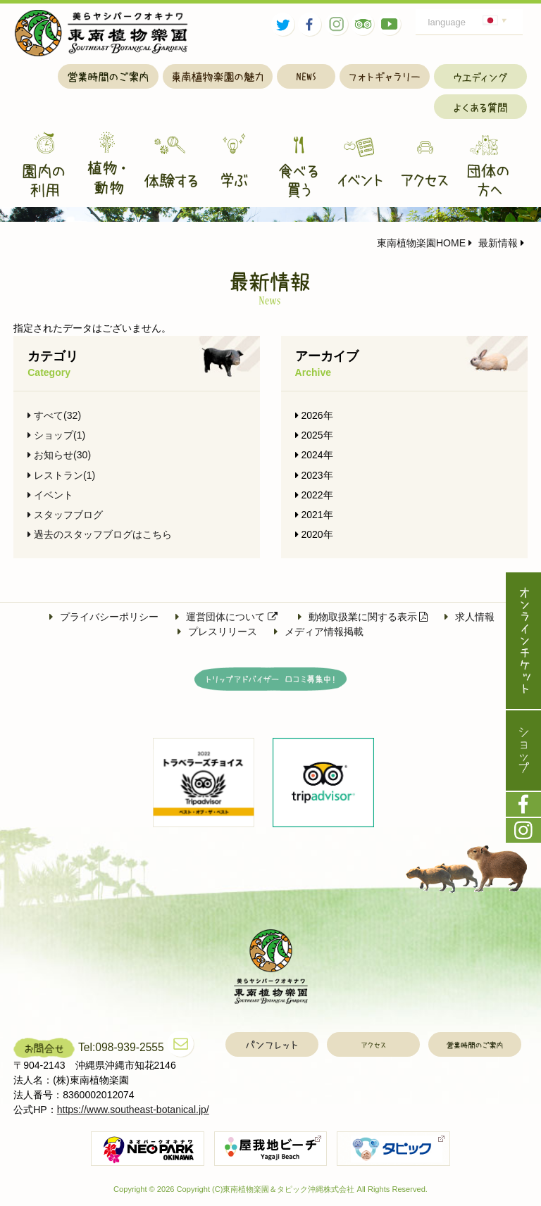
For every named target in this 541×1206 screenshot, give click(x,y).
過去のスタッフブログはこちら (99, 534)
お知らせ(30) (59, 454)
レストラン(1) (61, 475)
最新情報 (493, 243)
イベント (50, 495)
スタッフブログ (65, 514)
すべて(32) (54, 415)
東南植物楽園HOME (421, 243)
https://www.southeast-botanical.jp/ (133, 1109)
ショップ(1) (56, 435)
